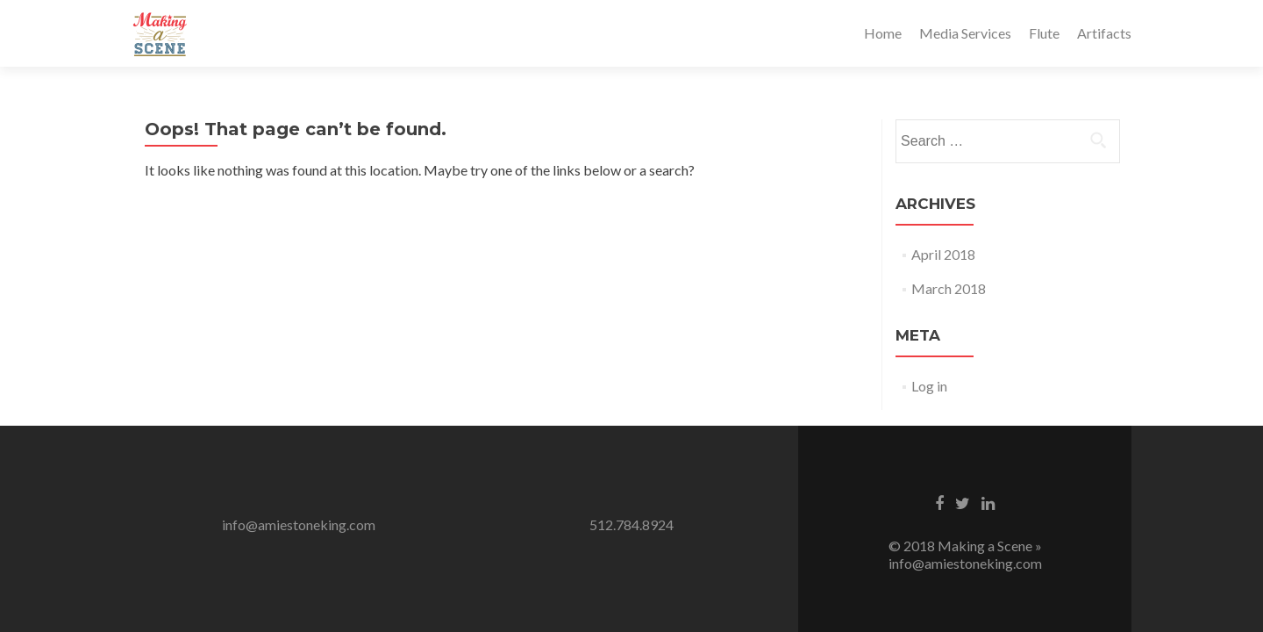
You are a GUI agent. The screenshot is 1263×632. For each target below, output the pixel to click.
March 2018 (948, 288)
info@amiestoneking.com (298, 524)
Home (883, 33)
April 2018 (943, 254)
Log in (929, 385)
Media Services (965, 33)
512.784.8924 (631, 524)
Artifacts (1104, 33)
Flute (1044, 33)
